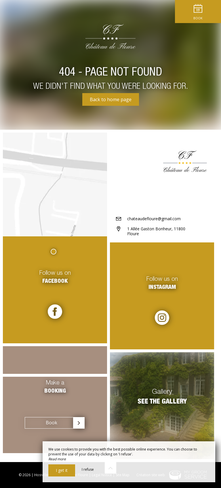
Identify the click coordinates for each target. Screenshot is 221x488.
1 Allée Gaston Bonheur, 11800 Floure (156, 231)
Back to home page (111, 99)
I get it (62, 470)
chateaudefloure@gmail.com (154, 218)
